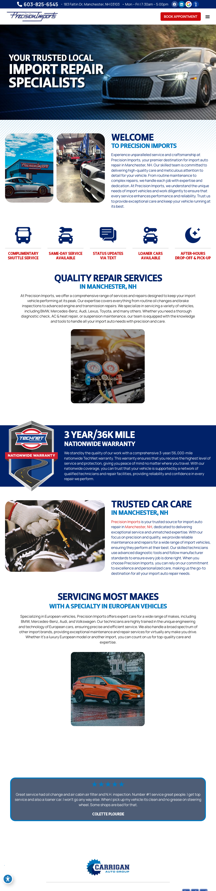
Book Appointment (180, 16)
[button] (207, 16)
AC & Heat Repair (187, 397)
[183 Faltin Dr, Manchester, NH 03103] (60, 4)
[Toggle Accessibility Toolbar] (8, 879)
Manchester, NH (138, 526)
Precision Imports (125, 521)
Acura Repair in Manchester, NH (170, 720)
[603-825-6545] (17, 4)
